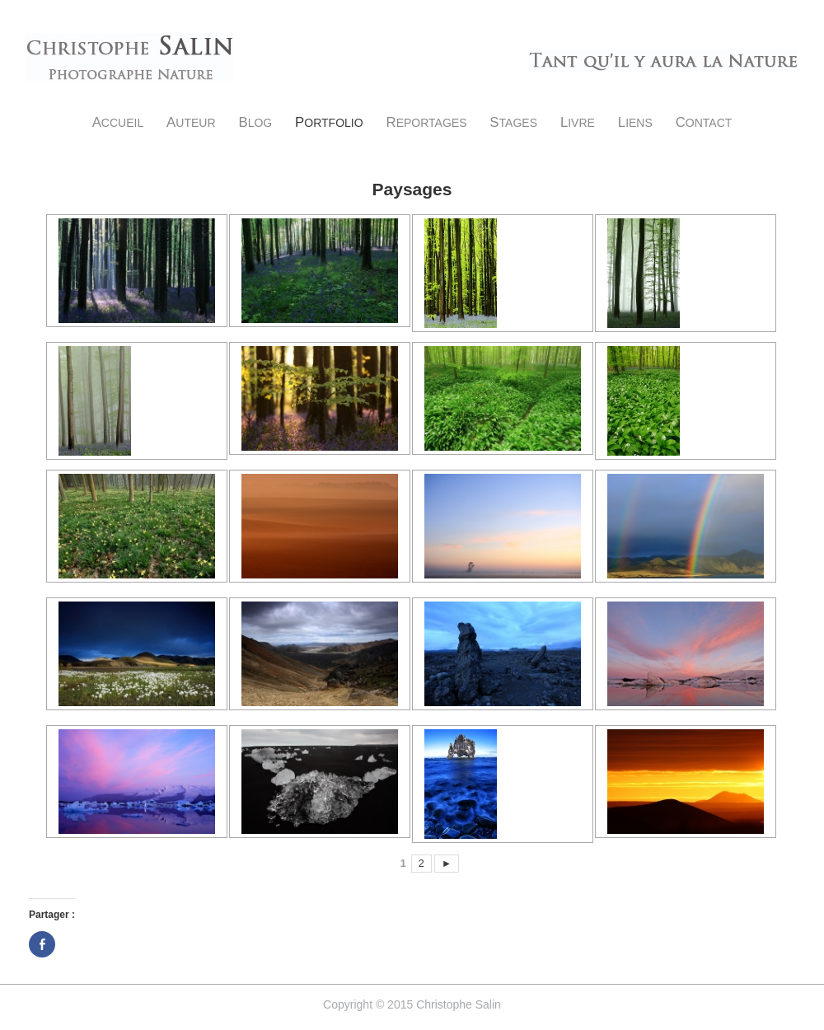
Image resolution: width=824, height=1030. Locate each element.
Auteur (190, 122)
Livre (577, 122)
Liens (635, 122)
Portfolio (329, 122)
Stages (513, 122)
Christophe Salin (129, 57)
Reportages (426, 122)
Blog (255, 122)
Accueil (118, 122)
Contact (704, 122)
